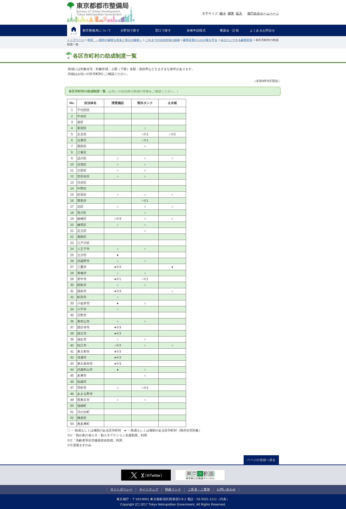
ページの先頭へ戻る (261, 460)
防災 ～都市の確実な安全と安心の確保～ (115, 40)
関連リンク (173, 489)
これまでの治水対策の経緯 (162, 40)
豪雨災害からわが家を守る (200, 40)
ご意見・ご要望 (199, 489)
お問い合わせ (226, 489)
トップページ (75, 40)
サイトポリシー (121, 489)
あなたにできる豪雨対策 (236, 40)
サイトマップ (148, 489)
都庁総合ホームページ (263, 13)
